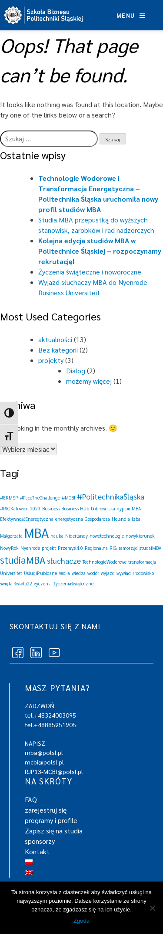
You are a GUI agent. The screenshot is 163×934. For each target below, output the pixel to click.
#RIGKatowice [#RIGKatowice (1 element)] (14, 508)
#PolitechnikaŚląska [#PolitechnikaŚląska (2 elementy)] (110, 496)
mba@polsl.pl (44, 752)
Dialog (75, 370)
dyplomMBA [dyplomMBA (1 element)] (129, 508)
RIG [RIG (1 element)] (113, 548)
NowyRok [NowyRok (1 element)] (9, 548)
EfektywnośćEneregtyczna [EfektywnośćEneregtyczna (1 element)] (26, 519)
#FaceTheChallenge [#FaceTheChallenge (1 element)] (40, 497)
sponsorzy (40, 841)
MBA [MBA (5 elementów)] (36, 532)
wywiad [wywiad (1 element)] (123, 573)
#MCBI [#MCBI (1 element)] (68, 497)
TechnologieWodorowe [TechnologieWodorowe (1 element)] (104, 562)
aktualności (55, 339)
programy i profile (51, 820)
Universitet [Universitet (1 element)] (11, 573)
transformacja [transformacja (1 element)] (142, 562)
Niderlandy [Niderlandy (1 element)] (76, 536)
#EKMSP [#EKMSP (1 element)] (9, 497)
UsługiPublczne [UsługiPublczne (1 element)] (40, 573)
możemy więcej (89, 380)
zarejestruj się (46, 809)
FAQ (31, 799)
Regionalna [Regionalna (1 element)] (96, 548)
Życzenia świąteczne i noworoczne (89, 271)
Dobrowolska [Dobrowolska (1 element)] (103, 508)
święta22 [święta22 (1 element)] (23, 583)
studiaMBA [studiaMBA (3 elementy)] (22, 559)
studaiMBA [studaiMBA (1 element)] (150, 548)
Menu (130, 15)
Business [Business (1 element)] (51, 508)
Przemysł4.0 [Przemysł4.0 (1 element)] (70, 548)
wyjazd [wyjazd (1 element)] (108, 573)
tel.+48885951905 (50, 724)
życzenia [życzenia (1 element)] (43, 583)
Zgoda (81, 921)
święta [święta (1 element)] (6, 583)
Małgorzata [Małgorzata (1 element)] (11, 536)
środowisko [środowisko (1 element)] (143, 573)
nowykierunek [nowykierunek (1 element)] (140, 536)
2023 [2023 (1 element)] (35, 508)
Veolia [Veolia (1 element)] (64, 573)
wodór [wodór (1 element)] (93, 573)
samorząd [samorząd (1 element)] (128, 548)
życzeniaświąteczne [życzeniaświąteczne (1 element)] (73, 583)
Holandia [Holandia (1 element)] (121, 519)
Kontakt (37, 851)
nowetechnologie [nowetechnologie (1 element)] (107, 536)
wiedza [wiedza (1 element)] (79, 573)
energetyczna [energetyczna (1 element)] (69, 519)
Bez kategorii (58, 349)
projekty (50, 360)
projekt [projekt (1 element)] (49, 548)
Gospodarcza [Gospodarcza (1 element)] (97, 519)
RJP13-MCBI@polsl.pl (54, 771)
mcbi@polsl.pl (44, 762)
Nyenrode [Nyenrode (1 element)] (30, 548)
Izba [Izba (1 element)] (136, 519)
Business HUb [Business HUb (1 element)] (75, 508)
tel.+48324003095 (50, 715)
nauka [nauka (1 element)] (56, 536)
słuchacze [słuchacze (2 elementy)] (64, 560)
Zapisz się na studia (54, 830)
